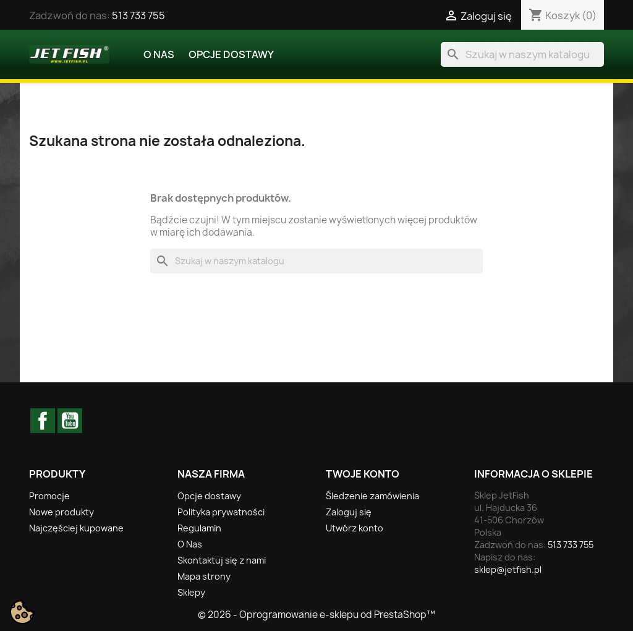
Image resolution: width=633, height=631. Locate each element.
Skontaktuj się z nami (221, 560)
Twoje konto (362, 474)
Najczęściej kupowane (76, 528)
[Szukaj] (522, 54)
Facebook (42, 420)
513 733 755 (138, 15)
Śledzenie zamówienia (372, 496)
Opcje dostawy (231, 54)
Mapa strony (204, 576)
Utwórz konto (354, 528)
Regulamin (199, 528)
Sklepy (191, 592)
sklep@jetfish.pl (508, 569)
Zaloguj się (349, 512)
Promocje (49, 496)
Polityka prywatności (221, 512)
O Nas (158, 54)
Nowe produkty (61, 512)
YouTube (69, 420)
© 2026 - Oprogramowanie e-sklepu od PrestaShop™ (316, 614)
